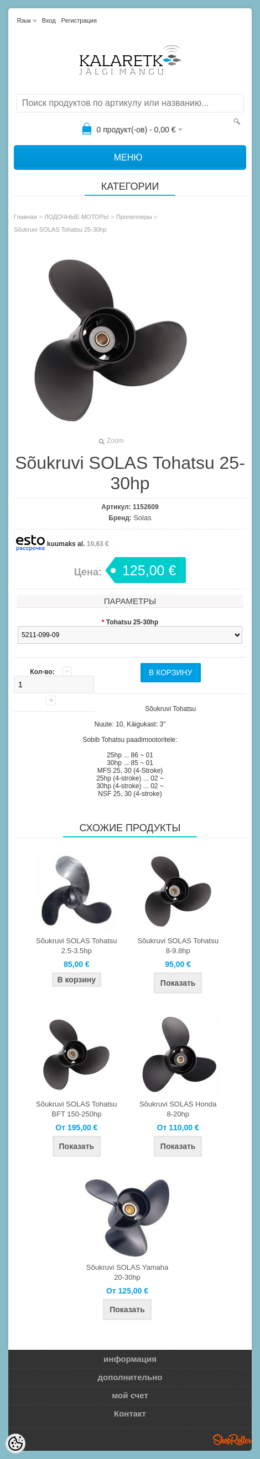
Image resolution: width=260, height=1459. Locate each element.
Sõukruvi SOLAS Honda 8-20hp (177, 1109)
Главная (25, 216)
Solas (142, 518)
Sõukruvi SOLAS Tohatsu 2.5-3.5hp (76, 946)
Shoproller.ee (232, 1439)
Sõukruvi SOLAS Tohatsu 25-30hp (60, 229)
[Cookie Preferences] (15, 1443)
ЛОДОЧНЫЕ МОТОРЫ (76, 216)
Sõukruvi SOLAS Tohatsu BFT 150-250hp (76, 1109)
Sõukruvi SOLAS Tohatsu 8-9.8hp (177, 946)
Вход (49, 20)
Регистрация (79, 20)
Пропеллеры (134, 216)
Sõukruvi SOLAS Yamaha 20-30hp (127, 1272)
